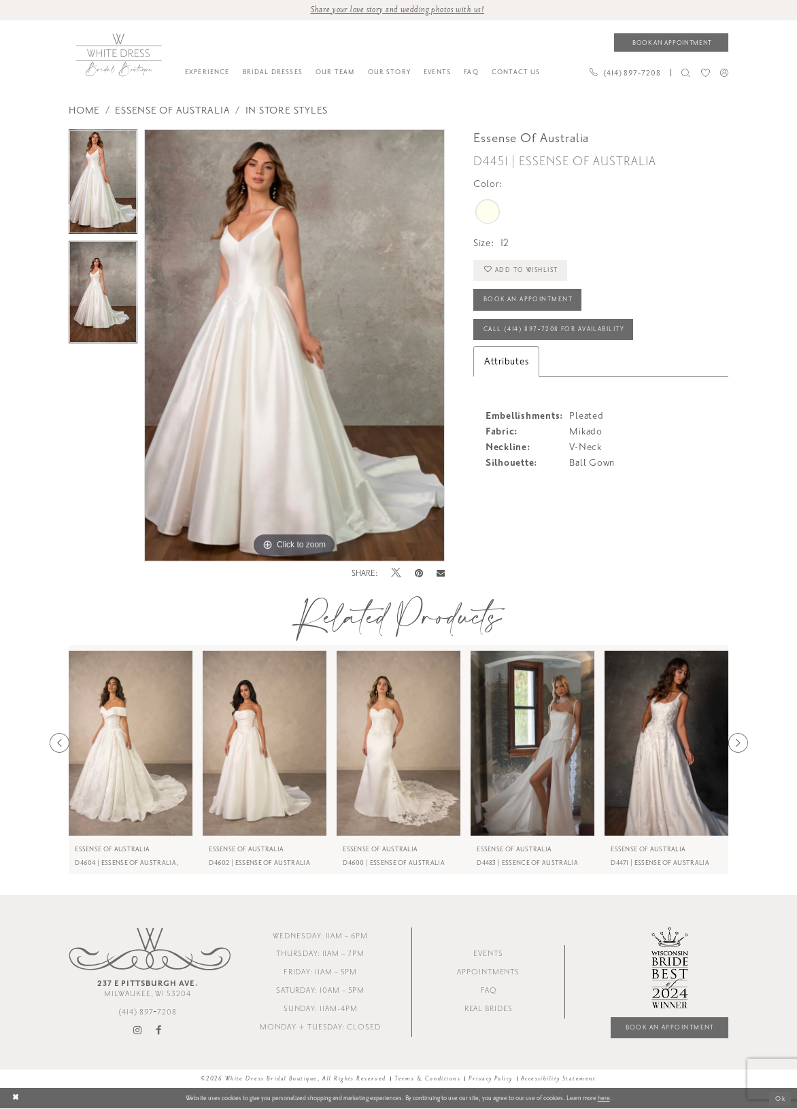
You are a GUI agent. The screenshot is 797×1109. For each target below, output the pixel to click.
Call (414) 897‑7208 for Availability (554, 329)
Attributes (506, 361)
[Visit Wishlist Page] (705, 73)
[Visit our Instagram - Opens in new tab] (138, 1030)
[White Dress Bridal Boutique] (118, 55)
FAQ (488, 990)
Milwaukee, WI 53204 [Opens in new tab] (147, 988)
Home (84, 110)
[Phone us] (625, 73)
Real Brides (488, 1009)
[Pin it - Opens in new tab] (419, 573)
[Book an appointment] (671, 42)
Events (488, 954)
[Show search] (686, 73)
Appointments (488, 972)
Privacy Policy (490, 1078)
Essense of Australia (172, 110)
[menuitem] (207, 73)
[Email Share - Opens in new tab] (441, 573)
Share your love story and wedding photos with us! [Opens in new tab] (397, 9)
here (604, 1098)
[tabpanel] (103, 184)
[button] (724, 72)
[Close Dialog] (15, 1098)
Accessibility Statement (558, 1078)
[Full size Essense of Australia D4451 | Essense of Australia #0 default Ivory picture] (294, 345)
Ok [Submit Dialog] (780, 1098)
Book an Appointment (528, 300)
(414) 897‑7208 (147, 1012)
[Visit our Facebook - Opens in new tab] (159, 1030)
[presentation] (130, 743)
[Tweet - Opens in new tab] (396, 573)
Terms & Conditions (427, 1078)
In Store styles (286, 110)
